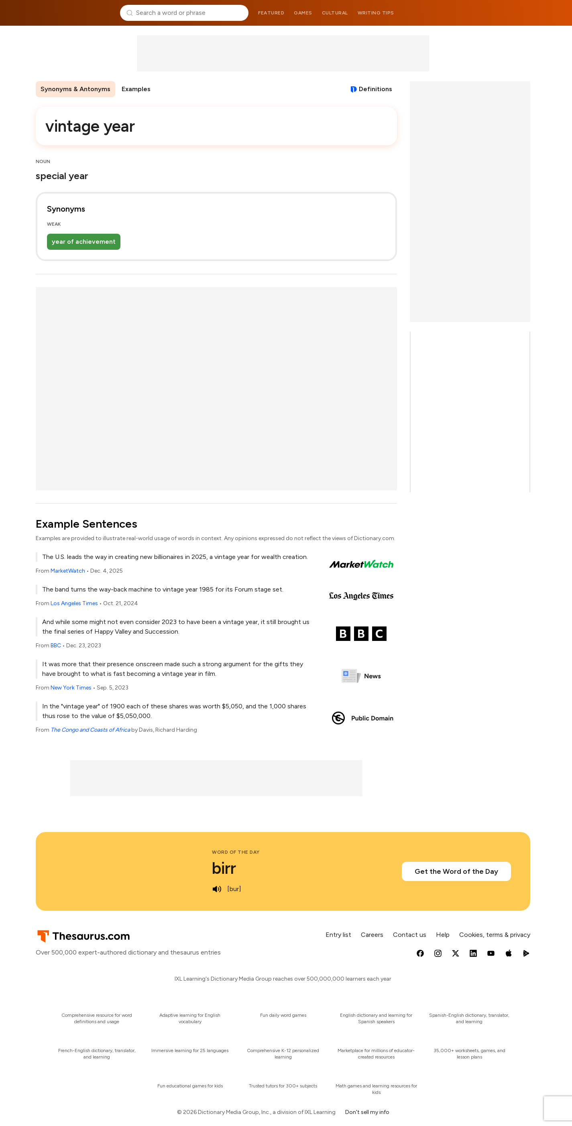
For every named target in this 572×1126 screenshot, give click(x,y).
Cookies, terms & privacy (494, 934)
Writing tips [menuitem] (376, 13)
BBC (56, 645)
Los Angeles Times (74, 603)
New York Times (71, 687)
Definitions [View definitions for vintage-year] (375, 89)
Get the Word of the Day (456, 871)
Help (443, 934)
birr (224, 868)
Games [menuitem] (303, 13)
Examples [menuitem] (136, 89)
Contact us (409, 934)
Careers (372, 934)
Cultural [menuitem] (335, 13)
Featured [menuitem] (271, 13)
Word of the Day (236, 852)
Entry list (338, 934)
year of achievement (84, 241)
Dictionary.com (497, 13)
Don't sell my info (367, 1112)
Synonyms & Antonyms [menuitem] (75, 89)
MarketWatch (68, 570)
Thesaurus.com (75, 12)
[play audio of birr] (217, 889)
